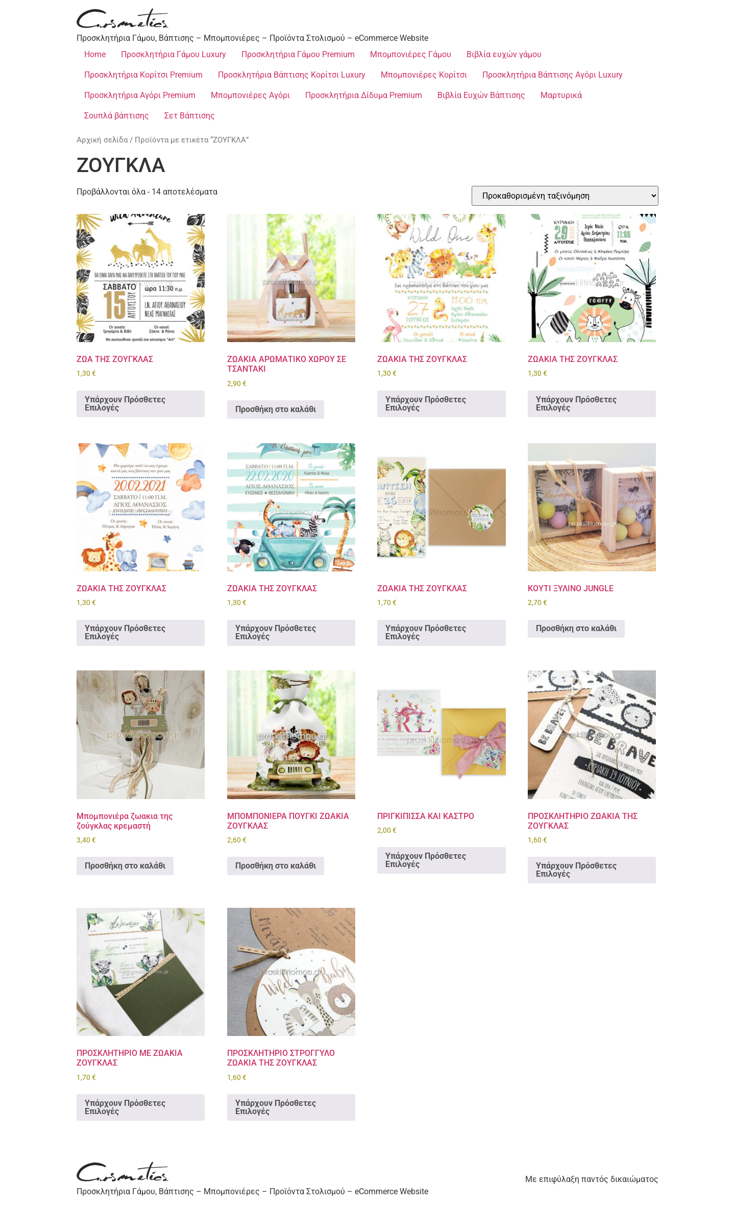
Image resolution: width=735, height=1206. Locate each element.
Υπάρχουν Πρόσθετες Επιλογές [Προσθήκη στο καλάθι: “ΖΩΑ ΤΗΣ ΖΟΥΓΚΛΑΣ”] (125, 404)
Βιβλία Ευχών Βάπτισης (481, 95)
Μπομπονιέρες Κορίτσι (424, 75)
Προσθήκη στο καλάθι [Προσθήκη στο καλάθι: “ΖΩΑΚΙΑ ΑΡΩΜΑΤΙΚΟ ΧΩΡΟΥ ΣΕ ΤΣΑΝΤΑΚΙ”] (275, 409)
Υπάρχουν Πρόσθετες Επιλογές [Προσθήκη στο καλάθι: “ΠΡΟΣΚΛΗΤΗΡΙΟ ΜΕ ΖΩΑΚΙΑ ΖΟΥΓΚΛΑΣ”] (125, 1107)
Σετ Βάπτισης (189, 115)
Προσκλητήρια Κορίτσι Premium (143, 75)
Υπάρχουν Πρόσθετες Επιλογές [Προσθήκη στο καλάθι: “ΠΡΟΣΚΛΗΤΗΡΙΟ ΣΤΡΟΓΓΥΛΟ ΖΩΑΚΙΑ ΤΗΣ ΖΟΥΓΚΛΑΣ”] (275, 1107)
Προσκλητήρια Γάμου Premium (298, 54)
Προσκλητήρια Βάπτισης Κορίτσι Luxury (291, 75)
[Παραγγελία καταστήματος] (565, 196)
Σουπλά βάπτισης (116, 115)
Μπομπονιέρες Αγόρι (250, 95)
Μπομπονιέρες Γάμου (410, 54)
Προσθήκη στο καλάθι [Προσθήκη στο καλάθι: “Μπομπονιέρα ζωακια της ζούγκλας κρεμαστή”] (125, 866)
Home (95, 54)
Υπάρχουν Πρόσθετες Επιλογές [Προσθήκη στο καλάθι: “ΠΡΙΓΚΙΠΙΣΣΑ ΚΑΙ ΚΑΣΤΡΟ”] (425, 860)
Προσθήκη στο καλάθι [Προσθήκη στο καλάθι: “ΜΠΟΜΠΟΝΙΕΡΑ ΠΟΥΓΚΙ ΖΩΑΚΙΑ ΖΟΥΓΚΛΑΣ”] (275, 866)
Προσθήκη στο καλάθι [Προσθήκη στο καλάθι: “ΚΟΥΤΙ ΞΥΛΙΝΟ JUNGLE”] (576, 628)
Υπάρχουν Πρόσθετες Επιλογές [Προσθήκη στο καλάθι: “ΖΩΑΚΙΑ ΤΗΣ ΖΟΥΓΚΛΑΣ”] (425, 404)
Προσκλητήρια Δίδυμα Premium (363, 95)
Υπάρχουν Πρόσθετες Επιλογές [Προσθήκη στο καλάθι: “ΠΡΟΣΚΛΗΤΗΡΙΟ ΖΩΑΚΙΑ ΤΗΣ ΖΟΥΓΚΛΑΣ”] (576, 870)
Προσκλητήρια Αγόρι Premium (139, 95)
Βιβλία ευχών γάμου (504, 54)
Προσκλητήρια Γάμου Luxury (173, 54)
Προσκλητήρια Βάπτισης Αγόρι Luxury (552, 75)
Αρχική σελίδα (102, 139)
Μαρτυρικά (561, 95)
